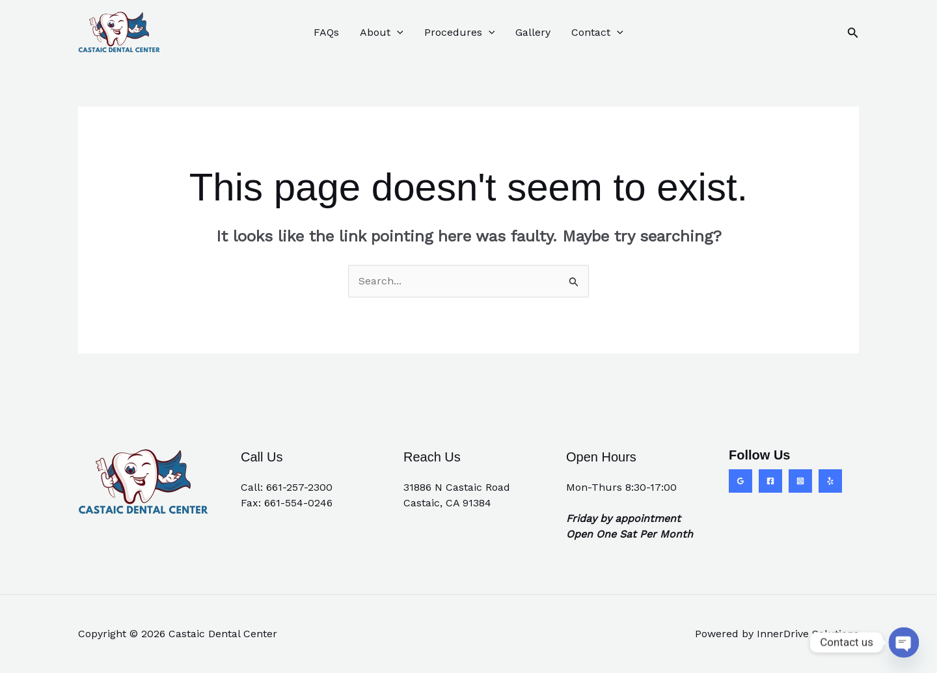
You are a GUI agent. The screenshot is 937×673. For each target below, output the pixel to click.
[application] (396, 32)
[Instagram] (800, 481)
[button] (853, 33)
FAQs (326, 32)
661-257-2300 (299, 487)
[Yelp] (830, 481)
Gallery (532, 32)
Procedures (459, 32)
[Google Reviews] (740, 481)
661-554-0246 (298, 503)
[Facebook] (770, 481)
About (381, 32)
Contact (597, 32)
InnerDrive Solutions (808, 633)
